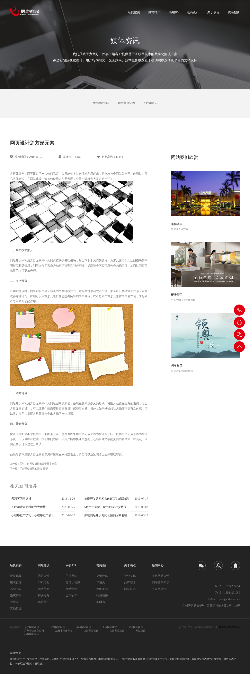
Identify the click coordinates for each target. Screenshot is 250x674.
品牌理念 (130, 582)
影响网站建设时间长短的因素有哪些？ (108, 515)
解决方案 (43, 595)
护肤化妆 (15, 575)
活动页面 (102, 588)
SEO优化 (43, 582)
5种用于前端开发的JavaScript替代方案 (108, 507)
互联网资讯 (150, 103)
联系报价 (234, 14)
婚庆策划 (15, 595)
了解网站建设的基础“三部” (34, 468)
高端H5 (174, 14)
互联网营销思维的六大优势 (28, 507)
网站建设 (43, 565)
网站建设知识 (101, 103)
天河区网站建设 (21, 498)
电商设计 (193, 14)
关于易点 (213, 14)
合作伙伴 (71, 595)
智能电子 (15, 602)
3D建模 (101, 602)
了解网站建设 (160, 575)
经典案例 (134, 14)
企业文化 (130, 575)
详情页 (100, 582)
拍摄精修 (102, 595)
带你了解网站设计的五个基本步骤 (38, 463)
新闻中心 (157, 565)
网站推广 (154, 14)
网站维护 (43, 602)
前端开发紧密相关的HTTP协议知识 (106, 498)
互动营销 (71, 588)
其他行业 (15, 608)
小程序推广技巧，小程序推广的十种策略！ (35, 515)
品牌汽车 (15, 588)
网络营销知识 (126, 103)
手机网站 (71, 575)
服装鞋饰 (15, 582)
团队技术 (130, 588)
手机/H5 (71, 565)
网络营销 (43, 588)
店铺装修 (102, 575)
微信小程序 (73, 582)
